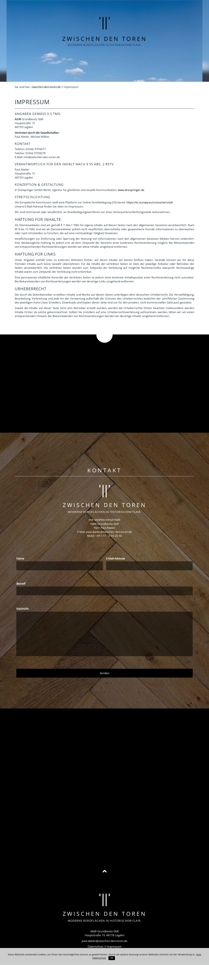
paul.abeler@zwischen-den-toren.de (109, 532)
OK (111, 958)
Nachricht (22, 609)
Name (20, 558)
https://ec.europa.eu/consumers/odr (150, 202)
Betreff (20, 584)
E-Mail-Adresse (115, 558)
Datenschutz (96, 946)
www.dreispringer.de (131, 190)
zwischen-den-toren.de (45, 87)
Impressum (114, 946)
